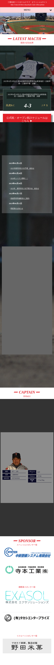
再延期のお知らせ (16, 208)
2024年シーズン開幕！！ (19, 178)
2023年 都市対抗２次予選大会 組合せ (24, 188)
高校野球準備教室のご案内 (19, 198)
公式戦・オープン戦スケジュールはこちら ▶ (27, 119)
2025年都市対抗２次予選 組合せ (22, 168)
